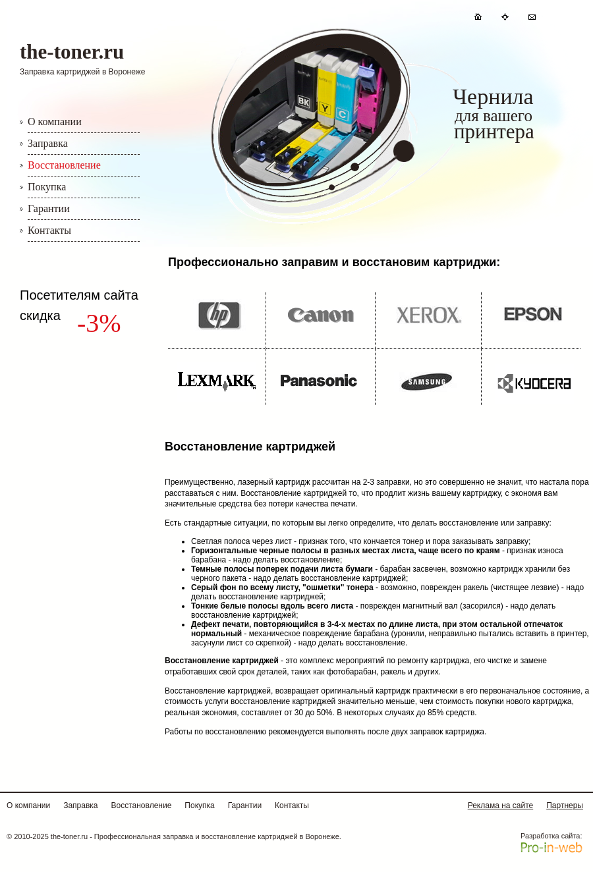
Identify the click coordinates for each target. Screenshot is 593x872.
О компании (55, 121)
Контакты (49, 230)
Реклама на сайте (501, 805)
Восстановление (64, 165)
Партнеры (564, 805)
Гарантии (49, 208)
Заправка (48, 143)
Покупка (47, 186)
